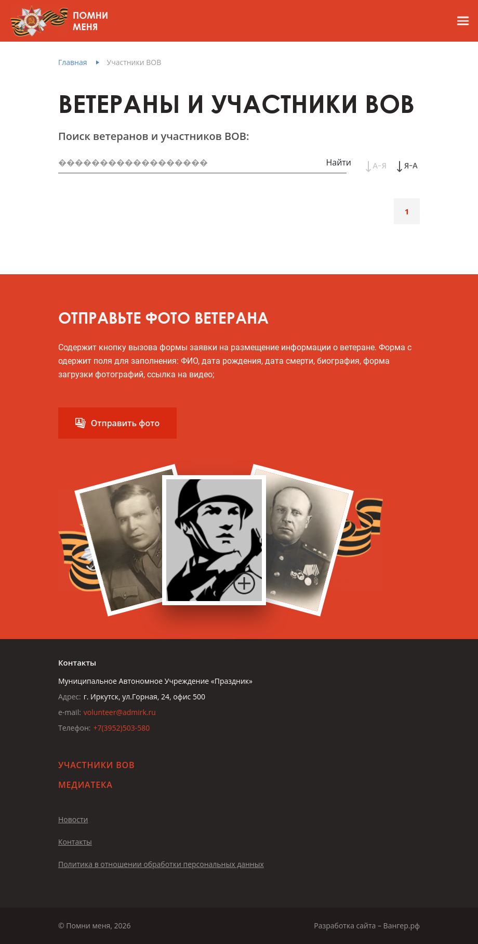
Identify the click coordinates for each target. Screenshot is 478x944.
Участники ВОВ (134, 62)
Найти (338, 162)
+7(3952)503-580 (121, 728)
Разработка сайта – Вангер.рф (367, 925)
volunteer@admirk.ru (120, 712)
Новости (73, 819)
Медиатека (85, 784)
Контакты (75, 842)
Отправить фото (125, 423)
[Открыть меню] (458, 20)
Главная (72, 62)
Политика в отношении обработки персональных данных (161, 864)
